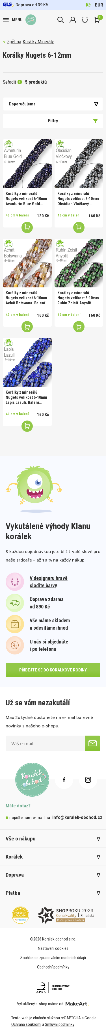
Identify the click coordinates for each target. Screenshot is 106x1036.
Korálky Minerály (38, 41)
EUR (99, 5)
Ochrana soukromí (26, 1024)
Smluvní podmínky (59, 1024)
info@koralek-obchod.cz (77, 817)
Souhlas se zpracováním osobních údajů (53, 957)
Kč (88, 5)
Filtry (73, 120)
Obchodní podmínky (53, 967)
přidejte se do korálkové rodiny (53, 670)
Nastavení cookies (53, 948)
